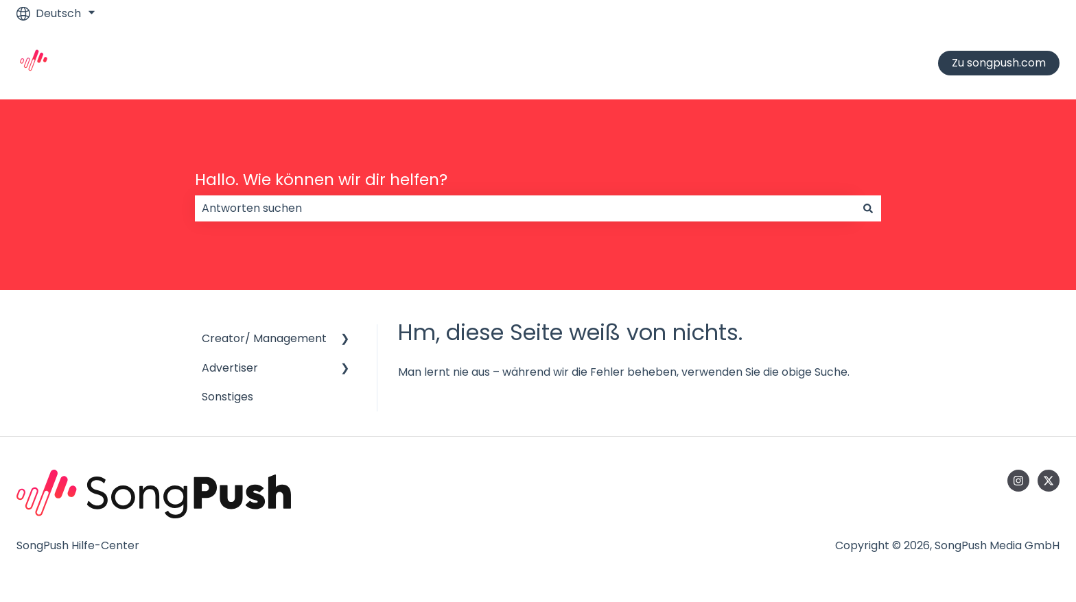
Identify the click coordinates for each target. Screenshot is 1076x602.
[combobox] (525, 208)
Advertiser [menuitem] (230, 368)
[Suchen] (868, 208)
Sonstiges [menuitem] (227, 397)
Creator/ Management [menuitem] (264, 338)
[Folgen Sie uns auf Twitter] (1049, 481)
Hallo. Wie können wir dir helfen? (321, 180)
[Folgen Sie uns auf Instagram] (1018, 481)
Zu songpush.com (999, 63)
